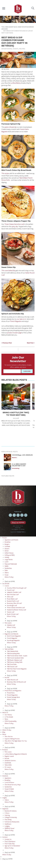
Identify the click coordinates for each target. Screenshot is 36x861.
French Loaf (10, 590)
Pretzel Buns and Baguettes (13, 690)
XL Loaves (8, 767)
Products (5, 750)
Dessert (7, 549)
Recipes (22, 49)
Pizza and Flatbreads (11, 564)
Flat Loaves (8, 623)
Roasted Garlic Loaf (13, 601)
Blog (3, 732)
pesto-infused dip (10, 127)
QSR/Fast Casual (9, 828)
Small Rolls (8, 763)
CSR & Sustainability (11, 721)
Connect (4, 837)
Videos (7, 800)
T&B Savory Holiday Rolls (14, 662)
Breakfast (7, 542)
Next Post (30, 343)
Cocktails (7, 546)
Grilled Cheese (9, 553)
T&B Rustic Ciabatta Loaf (14, 660)
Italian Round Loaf (12, 680)
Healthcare (8, 824)
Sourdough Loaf (12, 605)
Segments (5, 809)
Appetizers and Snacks (11, 540)
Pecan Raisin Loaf (12, 599)
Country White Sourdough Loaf (16, 588)
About (4, 734)
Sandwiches (8, 568)
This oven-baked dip (8, 270)
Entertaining (6, 49)
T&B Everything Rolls (13, 653)
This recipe (5, 173)
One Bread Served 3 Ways (13, 785)
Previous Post (7, 343)
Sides (6, 570)
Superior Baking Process (12, 739)
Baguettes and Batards (11, 634)
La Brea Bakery (16, 83)
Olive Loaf (10, 597)
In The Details (9, 717)
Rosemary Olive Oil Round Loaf (16, 682)
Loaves (7, 586)
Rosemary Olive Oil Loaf (14, 603)
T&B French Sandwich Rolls (15, 658)
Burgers (7, 544)
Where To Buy (9, 577)
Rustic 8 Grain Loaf (12, 614)
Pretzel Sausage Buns (13, 697)
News (6, 719)
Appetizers (8, 778)
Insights (4, 798)
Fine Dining (8, 819)
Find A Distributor (10, 841)
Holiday (7, 557)
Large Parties (9, 559)
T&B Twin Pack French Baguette (16, 669)
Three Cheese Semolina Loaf (14, 224)
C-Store (7, 813)
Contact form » (21, 532)
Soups (6, 575)
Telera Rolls (8, 765)
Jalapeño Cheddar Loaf (14, 592)
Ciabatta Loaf (11, 625)
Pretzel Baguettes (12, 695)
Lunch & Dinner (9, 782)
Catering (7, 815)
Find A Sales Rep (10, 844)
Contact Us (8, 839)
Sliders (7, 573)
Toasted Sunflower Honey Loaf (16, 610)
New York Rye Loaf (13, 594)
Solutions (5, 776)
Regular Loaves (9, 756)
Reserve (14, 457)
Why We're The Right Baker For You (16, 741)
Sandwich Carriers (10, 760)
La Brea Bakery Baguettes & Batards (16, 754)
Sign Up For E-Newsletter (12, 846)
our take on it (21, 319)
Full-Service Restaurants (12, 822)
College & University (11, 817)
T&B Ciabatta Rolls (12, 651)
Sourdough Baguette (13, 640)
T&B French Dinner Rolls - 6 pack (17, 656)
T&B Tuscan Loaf (12, 666)
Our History (8, 715)
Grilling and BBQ (9, 555)
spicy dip (15, 226)
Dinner (7, 551)
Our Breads (5, 583)
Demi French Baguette (14, 636)
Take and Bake (9, 649)
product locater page (14, 332)
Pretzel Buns (10, 693)
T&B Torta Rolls (11, 664)
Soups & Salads (9, 789)
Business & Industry (11, 811)
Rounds (7, 677)
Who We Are (9, 736)
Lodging (7, 826)
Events (15, 49)
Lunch (6, 562)
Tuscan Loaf (10, 612)
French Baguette (15, 321)
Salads (6, 566)
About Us (5, 712)
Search (32, 8)
